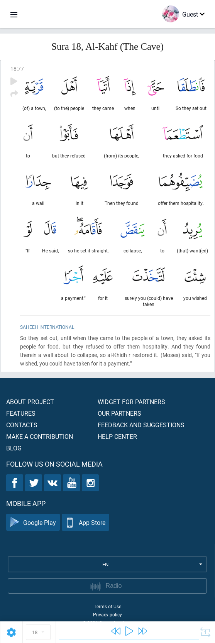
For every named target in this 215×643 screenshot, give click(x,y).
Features (21, 413)
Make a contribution (39, 436)
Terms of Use (107, 606)
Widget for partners (131, 402)
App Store (85, 522)
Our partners (119, 413)
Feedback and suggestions (141, 425)
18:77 (17, 68)
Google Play (33, 522)
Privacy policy (107, 614)
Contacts (21, 425)
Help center (117, 436)
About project (30, 402)
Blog (14, 448)
